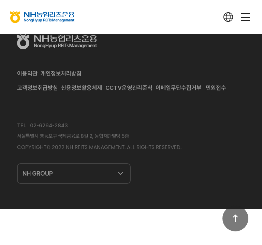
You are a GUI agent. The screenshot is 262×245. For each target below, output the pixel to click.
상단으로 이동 (235, 218)
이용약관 (27, 74)
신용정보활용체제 (81, 87)
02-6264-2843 (49, 125)
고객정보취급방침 (37, 87)
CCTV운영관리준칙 (128, 87)
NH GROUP (38, 173)
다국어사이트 (228, 17)
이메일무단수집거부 (179, 87)
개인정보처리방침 (61, 74)
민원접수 (216, 87)
